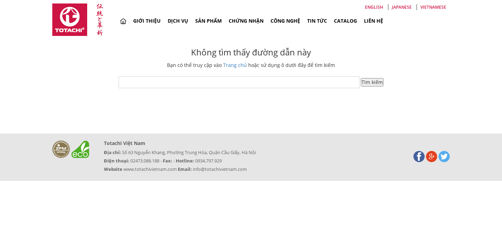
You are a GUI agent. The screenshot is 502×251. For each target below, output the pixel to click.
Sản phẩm (208, 20)
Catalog (345, 20)
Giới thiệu (147, 20)
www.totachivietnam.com (150, 169)
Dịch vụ (178, 20)
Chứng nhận (246, 20)
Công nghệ (285, 20)
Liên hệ (373, 20)
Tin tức (317, 20)
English (374, 7)
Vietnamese (433, 7)
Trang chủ (235, 65)
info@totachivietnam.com (220, 169)
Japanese (402, 7)
